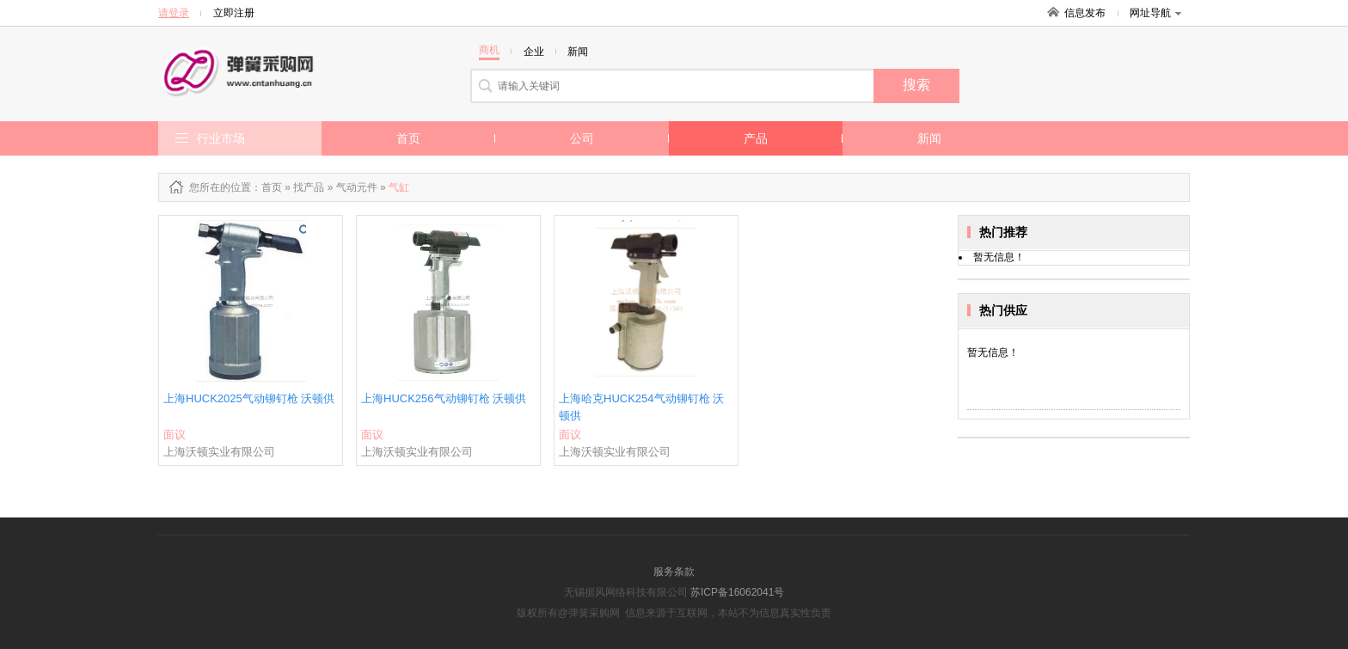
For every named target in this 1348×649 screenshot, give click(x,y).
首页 (408, 138)
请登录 (173, 13)
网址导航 (1155, 13)
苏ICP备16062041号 (737, 592)
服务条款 (674, 572)
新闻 (929, 138)
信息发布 (1085, 13)
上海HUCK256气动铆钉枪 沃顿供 (443, 398)
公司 (582, 138)
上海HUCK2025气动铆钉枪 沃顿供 (248, 398)
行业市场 (221, 138)
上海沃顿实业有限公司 (219, 451)
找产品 (308, 187)
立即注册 (233, 13)
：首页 (266, 187)
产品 (756, 138)
